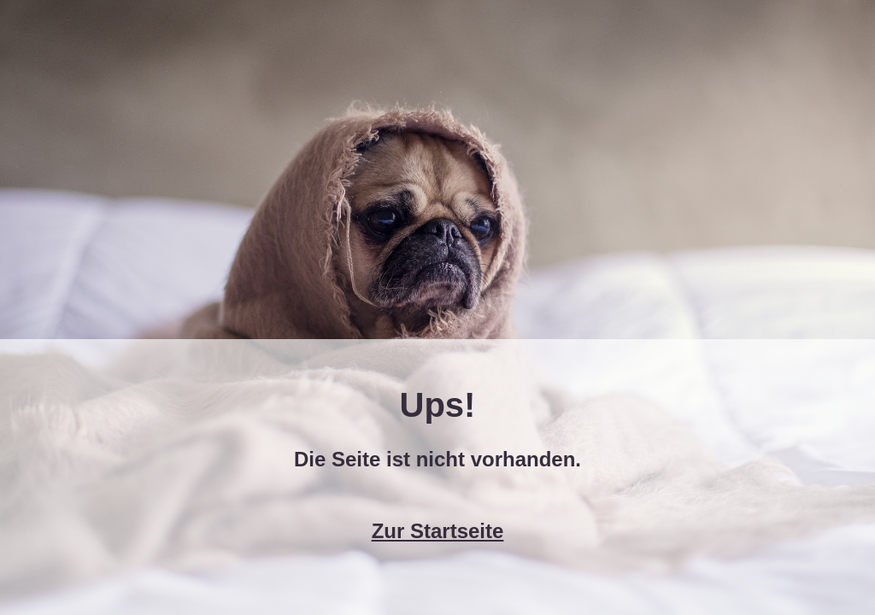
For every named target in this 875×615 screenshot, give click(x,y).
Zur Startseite (438, 530)
